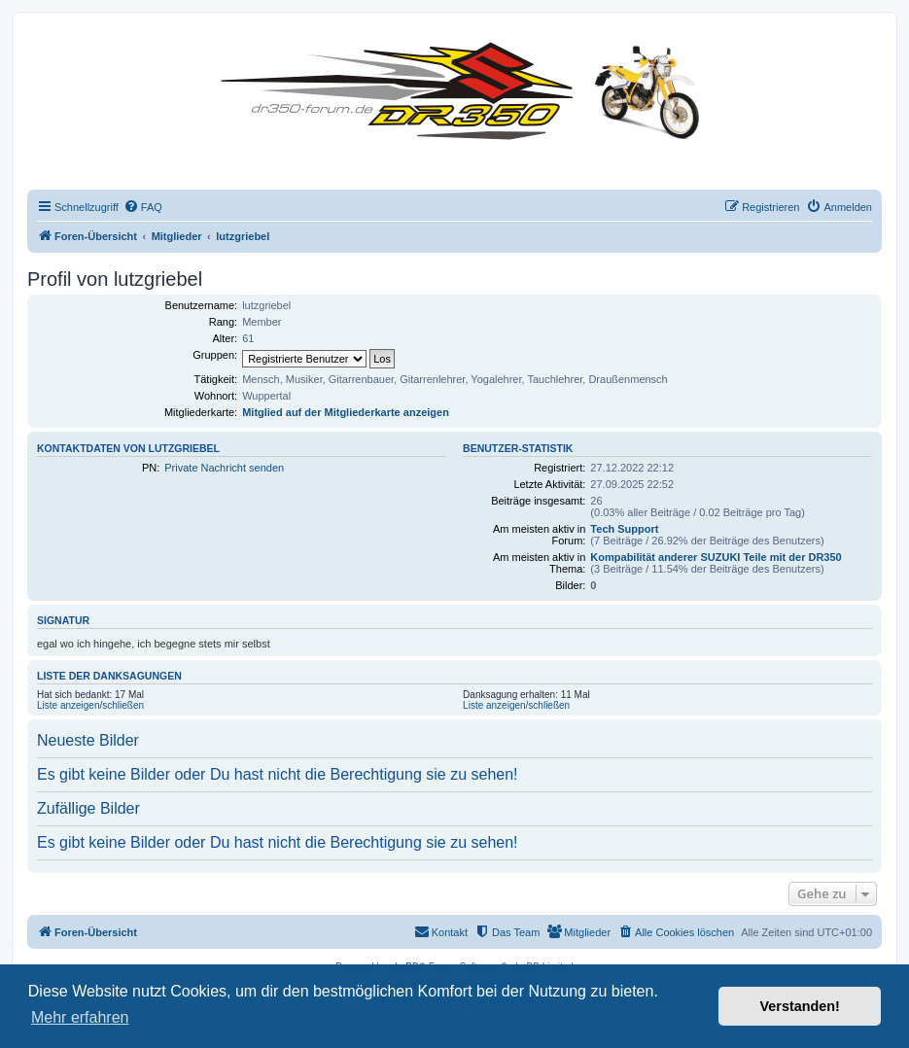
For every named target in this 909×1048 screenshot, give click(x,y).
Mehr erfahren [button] (80, 1017)
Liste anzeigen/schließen (90, 705)
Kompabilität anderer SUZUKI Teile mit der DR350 (715, 557)
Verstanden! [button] (800, 1006)
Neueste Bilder (88, 740)
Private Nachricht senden (224, 467)
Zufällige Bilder (88, 808)
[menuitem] (142, 207)
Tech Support (624, 529)
